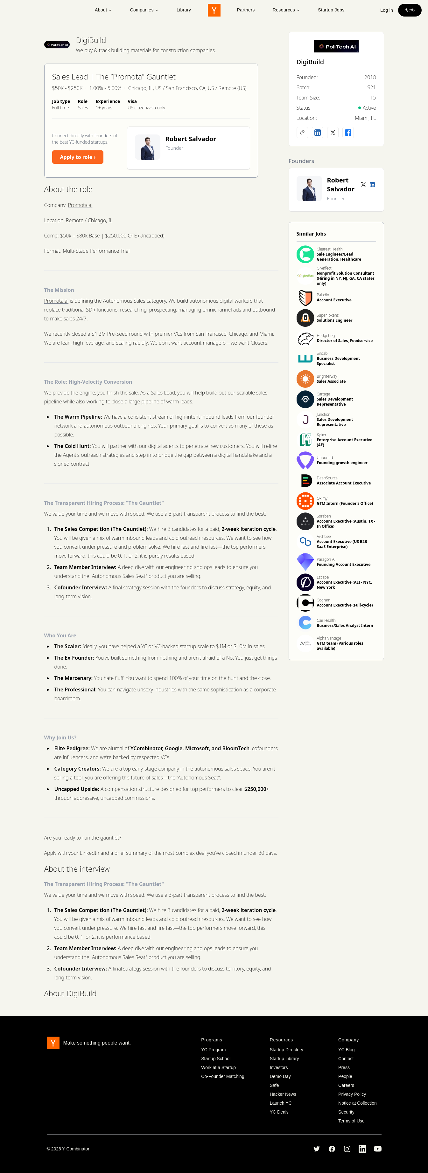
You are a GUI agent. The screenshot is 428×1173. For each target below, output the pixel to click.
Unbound (325, 457)
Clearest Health (330, 249)
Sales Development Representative (335, 401)
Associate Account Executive (344, 483)
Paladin (323, 295)
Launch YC (281, 1103)
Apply (409, 9)
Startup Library (284, 1058)
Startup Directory (286, 1049)
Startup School (215, 1058)
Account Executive (334, 300)
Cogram (324, 600)
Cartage (323, 394)
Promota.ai (80, 205)
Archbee (324, 536)
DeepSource (327, 478)
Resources (286, 9)
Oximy (322, 498)
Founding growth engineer (342, 462)
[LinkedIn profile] (317, 132)
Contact (346, 1058)
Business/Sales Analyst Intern (345, 625)
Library (184, 9)
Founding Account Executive (344, 564)
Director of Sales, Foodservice (345, 340)
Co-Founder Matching (222, 1076)
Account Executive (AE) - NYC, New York (344, 585)
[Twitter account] (363, 185)
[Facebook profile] (348, 132)
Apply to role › (78, 157)
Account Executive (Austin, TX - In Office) (346, 523)
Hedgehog (326, 335)
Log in (386, 10)
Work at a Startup (218, 1067)
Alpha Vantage (329, 638)
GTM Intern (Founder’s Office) (345, 503)
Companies (144, 9)
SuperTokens (328, 315)
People (345, 1076)
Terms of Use (351, 1120)
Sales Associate (331, 381)
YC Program (213, 1049)
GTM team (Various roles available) (340, 646)
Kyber (321, 434)
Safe (274, 1085)
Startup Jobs (331, 9)
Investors (279, 1067)
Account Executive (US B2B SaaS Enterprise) (342, 544)
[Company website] (302, 132)
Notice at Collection (357, 1103)
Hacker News (283, 1094)
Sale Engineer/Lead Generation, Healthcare (339, 256)
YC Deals (279, 1112)
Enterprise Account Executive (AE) (345, 442)
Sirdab (322, 353)
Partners (246, 9)
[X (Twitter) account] (333, 132)
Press (344, 1067)
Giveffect (324, 268)
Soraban (324, 516)
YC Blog (346, 1049)
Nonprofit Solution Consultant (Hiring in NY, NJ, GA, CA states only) (346, 278)
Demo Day (280, 1076)
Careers (346, 1085)
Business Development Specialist (338, 361)
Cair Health (326, 620)
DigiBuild (91, 40)
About (103, 9)
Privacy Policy (352, 1094)
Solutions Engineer (335, 320)
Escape (323, 577)
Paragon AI (326, 559)
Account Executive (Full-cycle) (345, 605)
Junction (324, 414)
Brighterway (327, 376)
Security (346, 1112)
